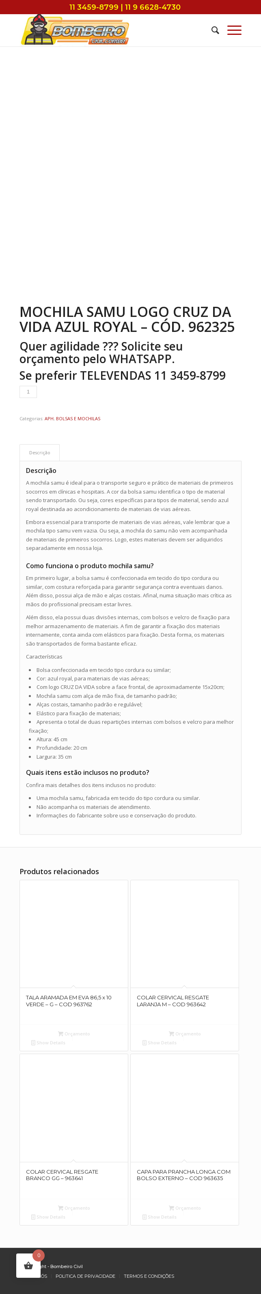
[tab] (39, 452)
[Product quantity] (28, 392)
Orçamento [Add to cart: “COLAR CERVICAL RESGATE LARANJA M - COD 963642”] (185, 1033)
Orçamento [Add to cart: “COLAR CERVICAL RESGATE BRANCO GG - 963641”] (74, 1208)
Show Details (48, 1042)
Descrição (40, 452)
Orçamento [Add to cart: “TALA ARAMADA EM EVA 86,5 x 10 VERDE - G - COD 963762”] (74, 1033)
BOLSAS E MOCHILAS (78, 418)
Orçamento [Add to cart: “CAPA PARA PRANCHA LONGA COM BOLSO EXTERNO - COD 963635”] (185, 1208)
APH (49, 418)
